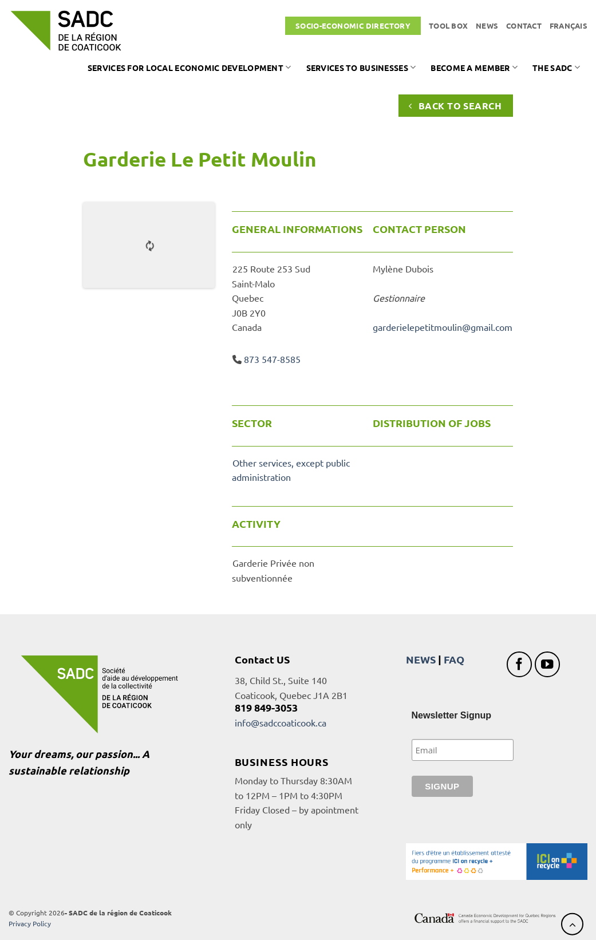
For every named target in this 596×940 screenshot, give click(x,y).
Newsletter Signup (452, 715)
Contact (524, 25)
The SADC (556, 67)
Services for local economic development (189, 67)
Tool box (448, 25)
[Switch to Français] (568, 25)
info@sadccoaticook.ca (280, 722)
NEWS (421, 659)
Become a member (474, 67)
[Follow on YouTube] (548, 664)
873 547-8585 (272, 359)
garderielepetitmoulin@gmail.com (442, 327)
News (487, 25)
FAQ (454, 659)
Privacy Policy (30, 923)
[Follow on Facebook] (519, 664)
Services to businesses (361, 67)
